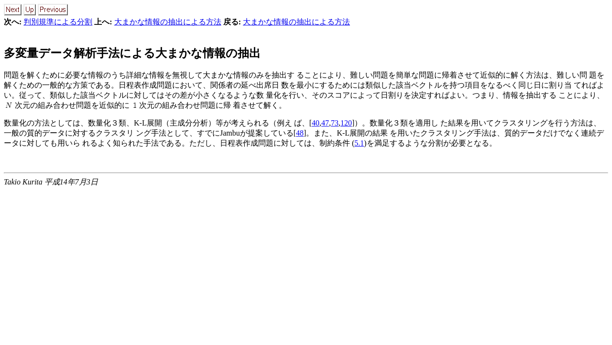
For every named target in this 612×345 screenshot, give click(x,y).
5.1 (359, 143)
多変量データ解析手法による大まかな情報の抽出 (132, 53)
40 (315, 123)
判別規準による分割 (57, 22)
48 (300, 133)
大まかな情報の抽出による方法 (167, 22)
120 (346, 123)
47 (325, 123)
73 (335, 123)
